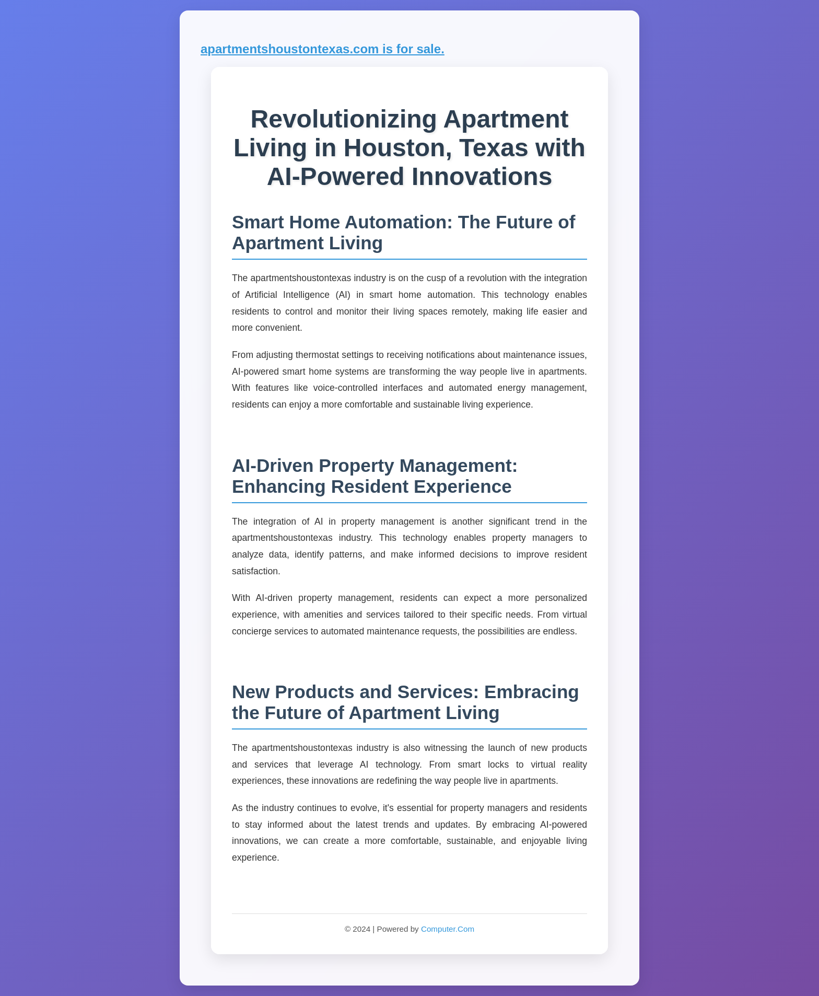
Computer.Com (447, 928)
